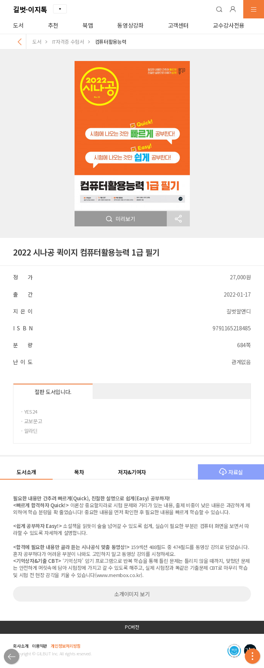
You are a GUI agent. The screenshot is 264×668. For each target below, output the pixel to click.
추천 (53, 25)
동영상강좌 (130, 25)
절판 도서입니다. (53, 392)
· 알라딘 (29, 430)
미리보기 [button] (120, 218)
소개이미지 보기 (131, 594)
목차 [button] (79, 472)
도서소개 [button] (26, 472)
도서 (18, 25)
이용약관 (39, 646)
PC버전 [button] (132, 627)
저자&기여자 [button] (132, 472)
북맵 (88, 25)
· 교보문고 (31, 421)
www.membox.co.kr (118, 575)
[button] (219, 9)
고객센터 (178, 25)
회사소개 (20, 646)
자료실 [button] (231, 472)
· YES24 (29, 411)
